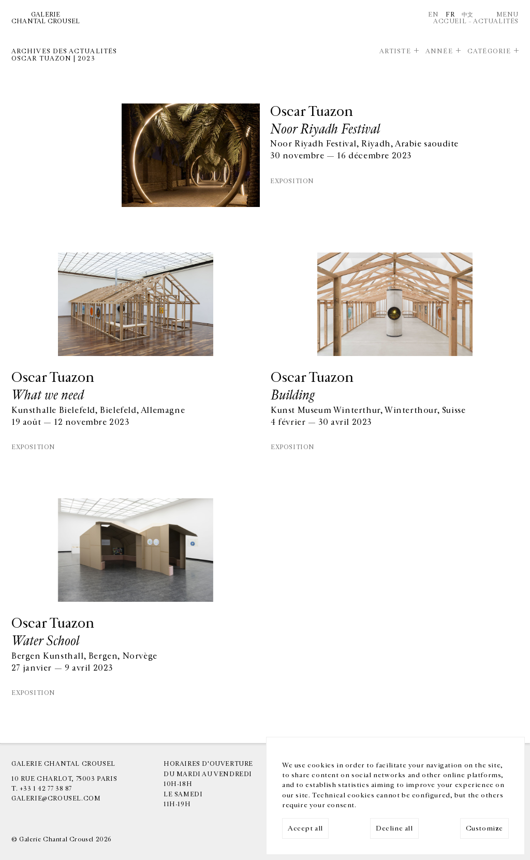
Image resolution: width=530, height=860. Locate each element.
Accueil (449, 21)
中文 (468, 14)
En (433, 14)
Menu (507, 14)
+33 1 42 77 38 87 (46, 788)
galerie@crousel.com (55, 798)
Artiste (395, 51)
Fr (450, 14)
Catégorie (489, 51)
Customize (484, 828)
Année (438, 51)
